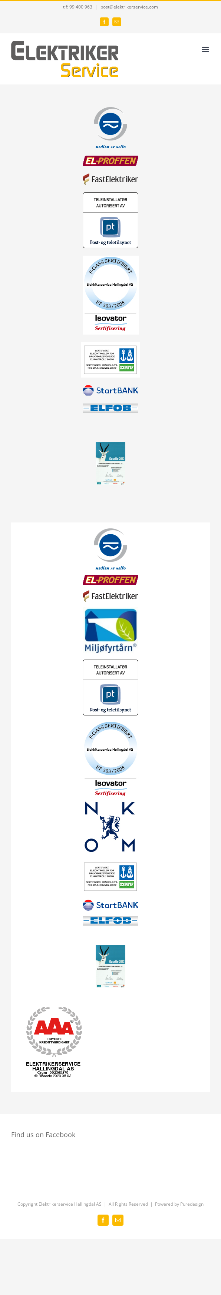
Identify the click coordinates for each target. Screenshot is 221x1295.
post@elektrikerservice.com (129, 7)
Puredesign (192, 1204)
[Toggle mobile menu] (206, 49)
